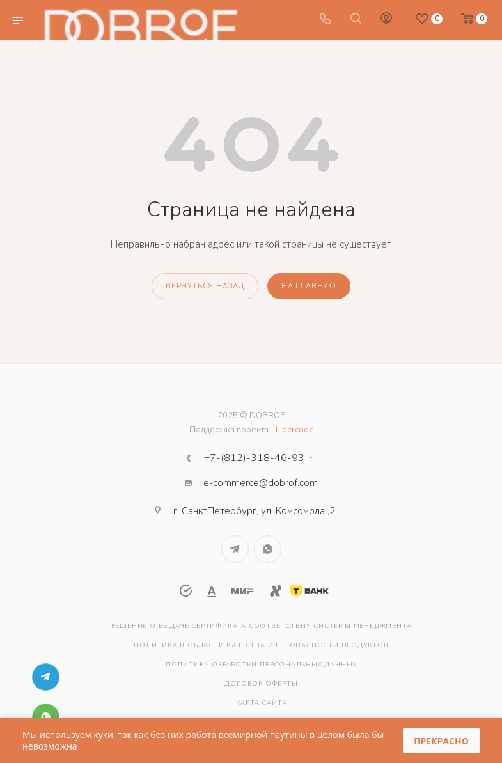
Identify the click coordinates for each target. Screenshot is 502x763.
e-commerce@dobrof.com (260, 482)
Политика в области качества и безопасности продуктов (261, 645)
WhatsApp (267, 549)
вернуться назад (205, 286)
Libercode (294, 430)
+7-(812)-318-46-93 (254, 458)
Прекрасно (441, 741)
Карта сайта (261, 702)
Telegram (235, 549)
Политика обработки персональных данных (261, 664)
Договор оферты (260, 683)
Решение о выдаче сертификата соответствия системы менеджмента (261, 626)
